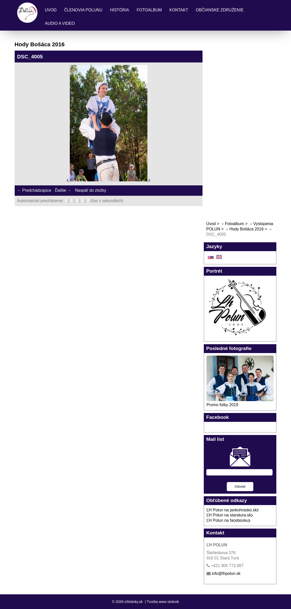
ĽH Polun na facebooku (229, 520)
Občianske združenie (219, 10)
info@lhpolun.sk (226, 573)
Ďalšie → (63, 190)
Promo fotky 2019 (222, 405)
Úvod (51, 10)
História (119, 10)
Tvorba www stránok (163, 602)
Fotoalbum (149, 10)
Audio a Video (60, 23)
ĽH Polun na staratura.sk (230, 515)
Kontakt (178, 10)
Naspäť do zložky (90, 190)
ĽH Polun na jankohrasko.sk (233, 510)
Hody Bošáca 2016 (246, 229)
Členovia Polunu (83, 10)
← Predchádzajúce (34, 190)
